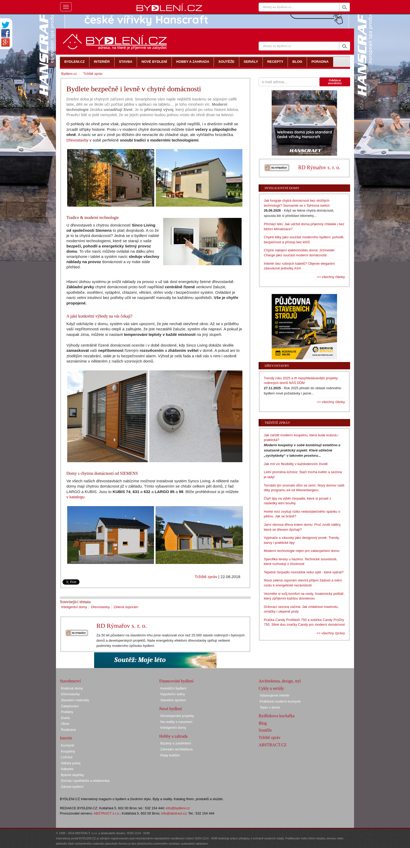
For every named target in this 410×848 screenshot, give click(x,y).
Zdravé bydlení (72, 787)
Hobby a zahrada (173, 736)
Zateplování (70, 706)
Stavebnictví (70, 681)
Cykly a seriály (271, 688)
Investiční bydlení (173, 688)
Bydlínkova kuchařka (276, 716)
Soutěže (265, 730)
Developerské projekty (177, 716)
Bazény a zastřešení (175, 743)
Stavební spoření (173, 700)
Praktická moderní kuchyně (280, 701)
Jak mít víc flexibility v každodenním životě (296, 464)
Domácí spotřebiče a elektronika (85, 781)
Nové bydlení (170, 708)
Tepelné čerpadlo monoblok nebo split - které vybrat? (304, 572)
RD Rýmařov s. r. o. (121, 625)
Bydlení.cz (69, 74)
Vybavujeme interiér (274, 695)
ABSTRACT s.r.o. (107, 813)
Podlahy (67, 712)
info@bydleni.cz (178, 808)
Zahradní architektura (176, 749)
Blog (263, 723)
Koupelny (68, 751)
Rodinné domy (72, 688)
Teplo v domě (270, 707)
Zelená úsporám (126, 607)
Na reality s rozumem (176, 722)
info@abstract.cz (173, 813)
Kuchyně (67, 745)
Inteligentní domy (74, 607)
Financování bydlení (176, 681)
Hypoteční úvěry (172, 694)
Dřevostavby (77, 140)
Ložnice (67, 757)
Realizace (68, 730)
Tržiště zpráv (206, 576)
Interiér (66, 738)
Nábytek (67, 769)
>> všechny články (331, 277)
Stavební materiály (75, 700)
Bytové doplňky (72, 775)
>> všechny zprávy (331, 633)
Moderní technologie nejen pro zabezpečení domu (301, 551)
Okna (65, 724)
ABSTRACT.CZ (273, 745)
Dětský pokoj (70, 763)
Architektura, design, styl (280, 681)
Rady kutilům (170, 755)
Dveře (65, 718)
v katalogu (75, 497)
